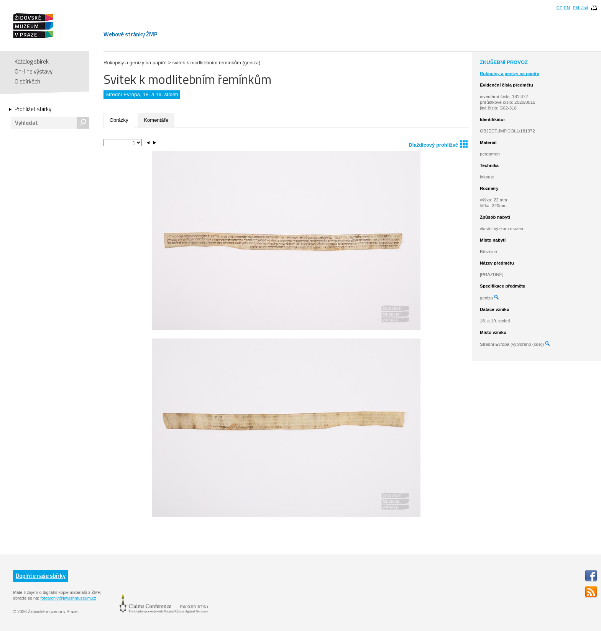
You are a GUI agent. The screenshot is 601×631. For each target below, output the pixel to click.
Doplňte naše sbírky (41, 575)
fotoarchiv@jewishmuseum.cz (68, 598)
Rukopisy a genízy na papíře (135, 62)
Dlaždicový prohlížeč (438, 143)
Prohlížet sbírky (33, 109)
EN (567, 7)
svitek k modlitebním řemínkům (206, 62)
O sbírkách (27, 81)
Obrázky (119, 120)
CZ (559, 7)
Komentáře (156, 120)
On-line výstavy (34, 71)
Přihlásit (580, 7)
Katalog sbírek (32, 61)
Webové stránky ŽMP (130, 34)
